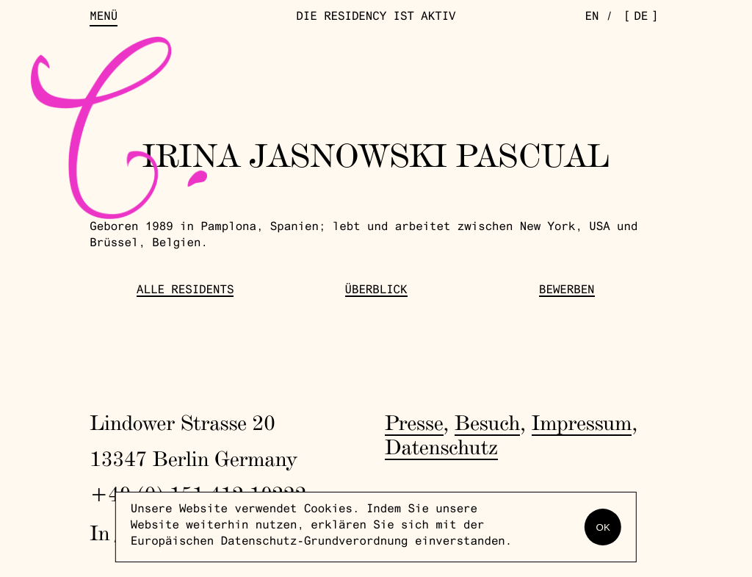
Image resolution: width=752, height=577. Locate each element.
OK (603, 527)
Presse (414, 423)
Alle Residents (185, 291)
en (592, 18)
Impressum (582, 423)
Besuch (487, 423)
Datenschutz (441, 447)
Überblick (376, 291)
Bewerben (567, 291)
